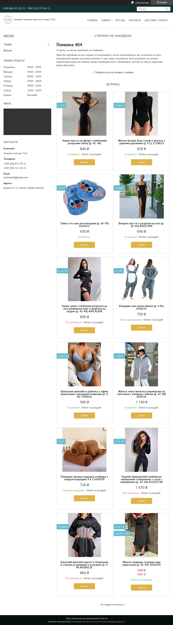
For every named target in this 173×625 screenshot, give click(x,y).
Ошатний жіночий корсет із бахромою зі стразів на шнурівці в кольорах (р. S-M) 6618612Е (84, 565)
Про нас (120, 20)
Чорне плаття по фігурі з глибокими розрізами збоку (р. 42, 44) (84, 142)
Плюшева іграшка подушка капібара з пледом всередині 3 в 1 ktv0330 (84, 478)
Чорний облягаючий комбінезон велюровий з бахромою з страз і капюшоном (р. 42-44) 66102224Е (141, 479)
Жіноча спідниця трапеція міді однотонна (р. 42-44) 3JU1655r (141, 563)
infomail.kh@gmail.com (16, 177)
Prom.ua (103, 618)
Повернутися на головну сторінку (114, 72)
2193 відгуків (142, 2)
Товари (105, 20)
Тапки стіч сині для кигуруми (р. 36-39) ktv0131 (84, 224)
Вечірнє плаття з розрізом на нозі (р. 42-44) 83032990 (141, 224)
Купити (84, 162)
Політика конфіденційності (111, 621)
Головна (92, 20)
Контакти (135, 20)
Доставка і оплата (156, 20)
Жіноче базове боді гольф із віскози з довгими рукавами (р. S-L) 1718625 (141, 142)
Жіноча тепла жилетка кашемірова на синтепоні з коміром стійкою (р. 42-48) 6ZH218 (141, 394)
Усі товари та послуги (111, 604)
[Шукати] (166, 9)
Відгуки (8, 50)
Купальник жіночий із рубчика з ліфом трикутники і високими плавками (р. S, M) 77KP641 (84, 394)
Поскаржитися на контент (84, 621)
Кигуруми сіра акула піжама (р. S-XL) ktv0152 (141, 307)
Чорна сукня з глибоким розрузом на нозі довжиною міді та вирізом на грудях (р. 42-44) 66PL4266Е (84, 309)
